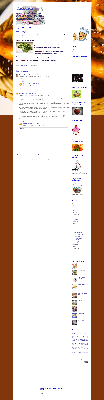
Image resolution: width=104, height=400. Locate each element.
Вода (80, 351)
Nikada (57, 397)
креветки (81, 353)
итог (75, 343)
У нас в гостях (81, 313)
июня (75, 223)
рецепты (75, 333)
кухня (81, 347)
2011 (74, 255)
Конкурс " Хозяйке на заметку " (78, 239)
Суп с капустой (77, 236)
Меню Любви (83, 349)
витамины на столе (24, 67)
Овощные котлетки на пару (78, 290)
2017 (74, 203)
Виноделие (82, 345)
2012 (74, 254)
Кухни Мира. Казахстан (82, 348)
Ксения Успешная (23, 93)
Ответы (22, 81)
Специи (86, 341)
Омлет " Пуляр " (81, 320)
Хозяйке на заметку (78, 232)
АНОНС (76, 341)
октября (76, 216)
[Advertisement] (79, 374)
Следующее (19, 154)
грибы (77, 349)
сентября (76, 217)
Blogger (66, 397)
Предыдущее (65, 154)
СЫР (77, 345)
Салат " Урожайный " (78, 234)
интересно (74, 339)
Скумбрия (80, 300)
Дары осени (78, 352)
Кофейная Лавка (85, 352)
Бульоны (73, 352)
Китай (85, 351)
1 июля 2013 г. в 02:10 (34, 83)
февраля (76, 250)
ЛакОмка (24, 8)
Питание (86, 333)
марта (75, 248)
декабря (76, 212)
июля (75, 221)
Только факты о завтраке (81, 278)
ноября (76, 214)
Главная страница (42, 154)
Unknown (25, 83)
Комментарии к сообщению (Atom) (46, 159)
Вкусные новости (32, 67)
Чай (79, 343)
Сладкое (82, 339)
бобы (73, 349)
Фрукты (78, 344)
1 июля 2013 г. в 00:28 (32, 93)
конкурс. (82, 336)
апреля (76, 246)
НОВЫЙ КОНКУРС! (82, 264)
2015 (74, 207)
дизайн (74, 353)
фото (85, 353)
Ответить (21, 78)
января (76, 251)
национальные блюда (83, 340)
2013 (74, 210)
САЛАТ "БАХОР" (81, 270)
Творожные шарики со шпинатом (79, 228)
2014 (74, 209)
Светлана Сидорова (24, 74)
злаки (78, 353)
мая (75, 244)
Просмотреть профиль (77, 51)
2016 (74, 205)
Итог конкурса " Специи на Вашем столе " (79, 242)
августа (76, 219)
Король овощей (77, 230)
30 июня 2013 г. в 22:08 (34, 74)
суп (81, 341)
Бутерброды (74, 351)
